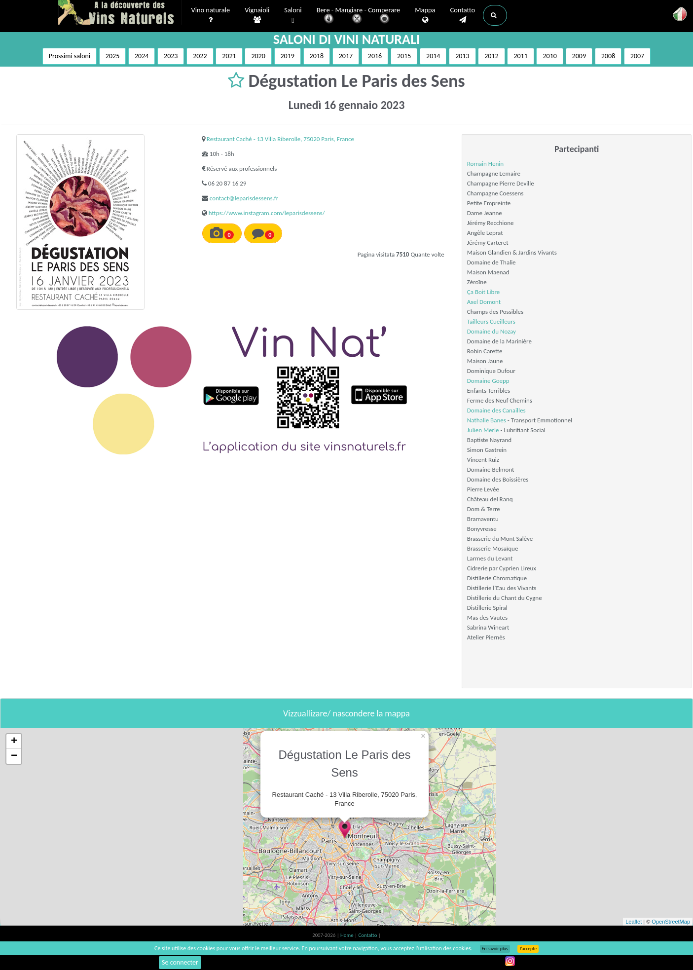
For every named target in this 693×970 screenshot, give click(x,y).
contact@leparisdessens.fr (244, 198)
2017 (346, 56)
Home (347, 935)
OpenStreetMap (671, 922)
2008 (608, 56)
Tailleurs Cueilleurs (491, 321)
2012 (491, 56)
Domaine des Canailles (496, 410)
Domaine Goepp (488, 380)
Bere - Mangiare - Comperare (359, 16)
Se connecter (180, 962)
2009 (579, 56)
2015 (404, 56)
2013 (462, 56)
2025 (112, 56)
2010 (549, 56)
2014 (433, 56)
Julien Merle (483, 430)
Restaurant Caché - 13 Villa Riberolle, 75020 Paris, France (280, 139)
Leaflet (633, 922)
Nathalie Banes (486, 420)
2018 (317, 56)
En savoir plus (495, 949)
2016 (375, 56)
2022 (200, 56)
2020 (258, 56)
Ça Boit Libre (483, 292)
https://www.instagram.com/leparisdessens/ (267, 213)
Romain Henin (485, 163)
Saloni (292, 15)
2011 (520, 56)
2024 (141, 56)
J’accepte (528, 949)
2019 (287, 56)
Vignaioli (257, 15)
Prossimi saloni (69, 56)
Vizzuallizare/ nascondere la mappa (346, 713)
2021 (229, 56)
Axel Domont (484, 301)
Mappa (425, 15)
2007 (637, 56)
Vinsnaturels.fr (120, 13)
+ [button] (14, 741)
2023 (171, 56)
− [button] (14, 756)
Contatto (462, 15)
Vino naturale (210, 15)
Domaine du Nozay (491, 331)
